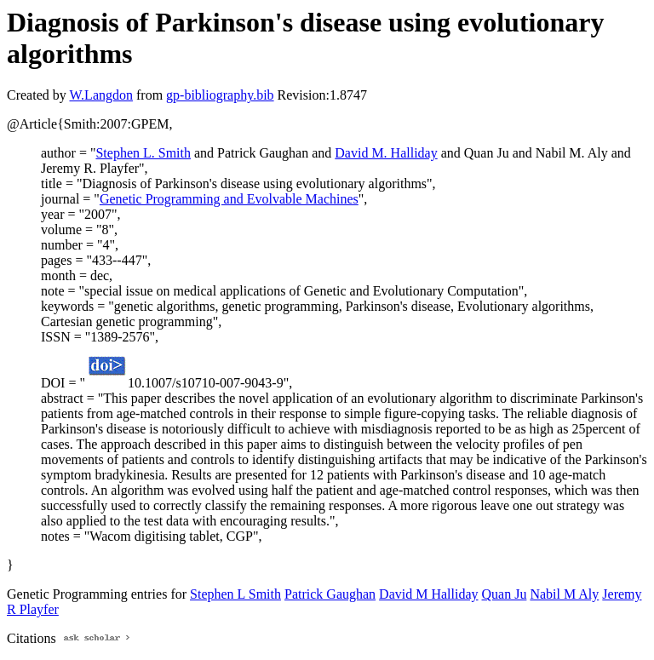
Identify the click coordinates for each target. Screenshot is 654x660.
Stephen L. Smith (143, 153)
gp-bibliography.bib (220, 95)
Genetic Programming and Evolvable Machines (229, 199)
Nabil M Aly (564, 594)
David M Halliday (428, 594)
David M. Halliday (386, 153)
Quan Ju (504, 594)
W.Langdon (101, 95)
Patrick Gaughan (330, 594)
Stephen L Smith (235, 594)
